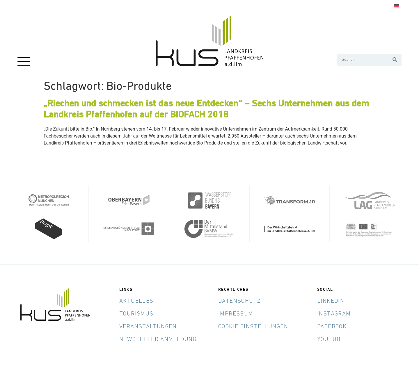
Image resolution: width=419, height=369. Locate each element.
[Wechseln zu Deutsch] (396, 6)
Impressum (235, 314)
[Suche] (395, 60)
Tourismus (136, 314)
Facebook (332, 326)
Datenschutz (239, 301)
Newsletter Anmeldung (157, 339)
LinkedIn (330, 301)
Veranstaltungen (148, 326)
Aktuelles (136, 301)
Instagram (334, 314)
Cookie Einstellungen (253, 326)
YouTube (330, 339)
